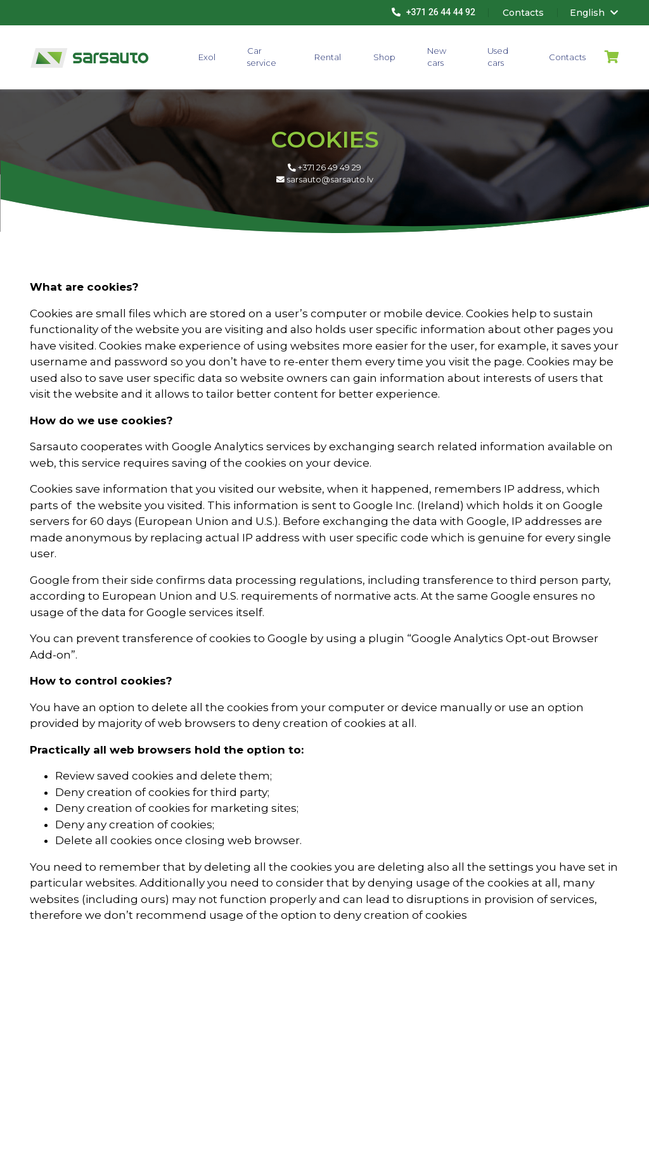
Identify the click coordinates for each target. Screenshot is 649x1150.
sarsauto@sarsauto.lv (324, 179)
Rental (327, 57)
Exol (206, 57)
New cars (436, 57)
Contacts (567, 57)
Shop (384, 57)
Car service (261, 57)
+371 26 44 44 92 (433, 12)
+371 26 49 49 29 (324, 167)
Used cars (497, 57)
